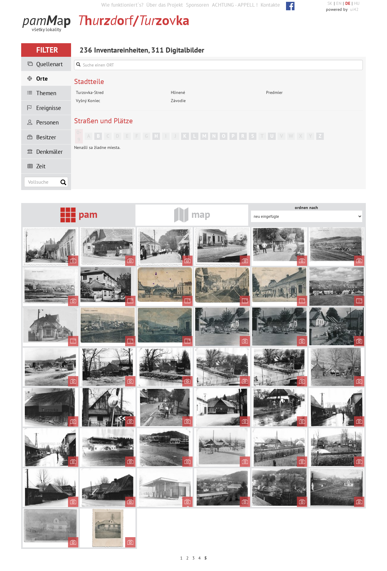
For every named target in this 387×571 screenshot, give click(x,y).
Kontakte (270, 5)
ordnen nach (306, 207)
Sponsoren (197, 5)
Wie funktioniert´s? (122, 5)
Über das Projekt (164, 5)
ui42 (354, 9)
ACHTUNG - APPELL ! (235, 5)
